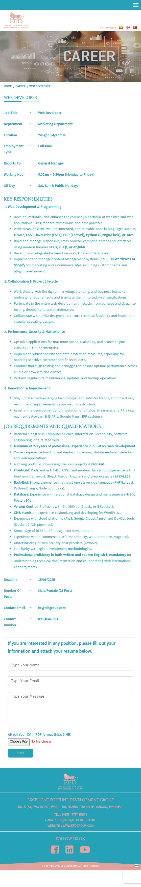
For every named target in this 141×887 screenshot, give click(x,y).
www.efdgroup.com (78, 826)
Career (20, 86)
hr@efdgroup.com (52, 608)
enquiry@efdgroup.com (76, 820)
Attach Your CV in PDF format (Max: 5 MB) (39, 738)
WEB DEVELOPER (40, 86)
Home (8, 86)
